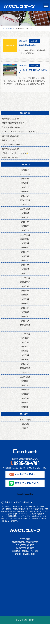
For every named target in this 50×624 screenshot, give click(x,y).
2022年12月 (25, 277)
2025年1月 (25, 195)
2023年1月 (25, 273)
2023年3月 (25, 264)
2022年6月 (25, 299)
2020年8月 (25, 385)
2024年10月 (25, 208)
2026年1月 (25, 170)
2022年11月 (25, 282)
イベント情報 (25, 419)
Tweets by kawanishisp (25, 494)
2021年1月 (25, 363)
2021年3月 (25, 355)
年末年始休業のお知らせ (12, 127)
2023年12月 (25, 234)
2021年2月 (25, 359)
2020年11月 (25, 372)
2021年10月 (25, 333)
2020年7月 (25, 389)
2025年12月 (25, 174)
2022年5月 (25, 303)
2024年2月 (25, 226)
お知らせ (25, 423)
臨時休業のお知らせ (10, 118)
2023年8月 (25, 247)
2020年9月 (25, 381)
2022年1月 (25, 320)
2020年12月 (25, 368)
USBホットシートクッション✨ (15, 153)
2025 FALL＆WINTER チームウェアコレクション (22, 131)
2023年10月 (25, 238)
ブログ (25, 428)
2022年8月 (25, 290)
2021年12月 (25, 325)
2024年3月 (25, 221)
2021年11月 (25, 329)
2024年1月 (25, 230)
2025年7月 (25, 187)
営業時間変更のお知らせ (12, 144)
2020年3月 (25, 406)
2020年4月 (25, 402)
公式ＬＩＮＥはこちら (27, 483)
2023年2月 (25, 269)
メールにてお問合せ (25, 474)
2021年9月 (25, 338)
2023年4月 (25, 260)
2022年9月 (25, 286)
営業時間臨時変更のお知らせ (14, 122)
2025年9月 (25, 178)
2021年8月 (25, 342)
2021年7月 (25, 346)
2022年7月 (25, 294)
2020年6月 (25, 394)
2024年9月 (25, 213)
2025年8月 (25, 182)
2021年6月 (25, 350)
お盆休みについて (9, 140)
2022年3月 (25, 312)
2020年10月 (25, 376)
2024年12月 (25, 200)
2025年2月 (25, 191)
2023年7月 (25, 251)
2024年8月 (25, 217)
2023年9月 (25, 243)
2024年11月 (25, 204)
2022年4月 (25, 307)
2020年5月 (25, 398)
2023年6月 (25, 256)
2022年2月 (25, 316)
